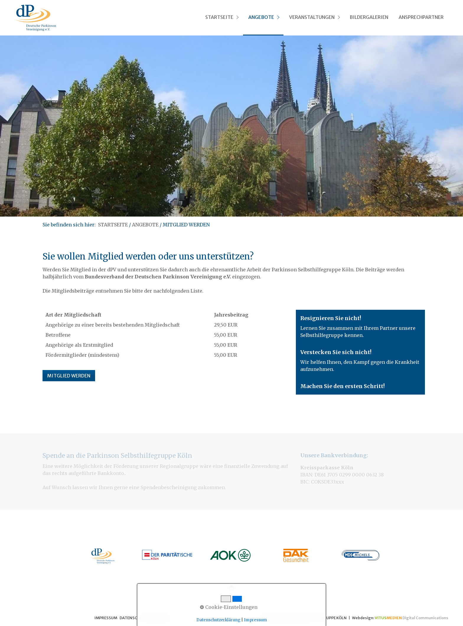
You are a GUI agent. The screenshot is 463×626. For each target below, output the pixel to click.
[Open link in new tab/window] (102, 556)
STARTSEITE (219, 17)
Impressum (255, 619)
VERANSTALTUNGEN (312, 17)
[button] (69, 375)
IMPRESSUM (105, 617)
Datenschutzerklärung (218, 619)
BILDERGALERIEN (369, 17)
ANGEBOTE (261, 17)
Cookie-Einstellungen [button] (228, 607)
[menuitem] (221, 17)
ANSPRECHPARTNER (421, 17)
